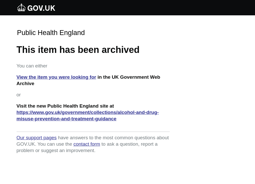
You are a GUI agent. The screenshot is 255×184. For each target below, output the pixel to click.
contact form (87, 144)
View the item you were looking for (56, 77)
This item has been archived (78, 49)
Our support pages (37, 137)
